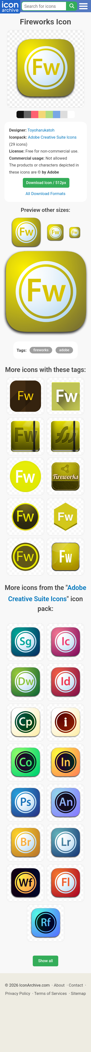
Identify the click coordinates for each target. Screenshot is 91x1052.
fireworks (40, 350)
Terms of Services (50, 993)
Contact (76, 985)
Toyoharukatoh (40, 130)
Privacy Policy (17, 993)
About (59, 985)
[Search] (71, 6)
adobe (64, 350)
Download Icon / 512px (46, 182)
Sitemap (78, 993)
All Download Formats (45, 193)
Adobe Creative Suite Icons (52, 137)
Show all (45, 961)
